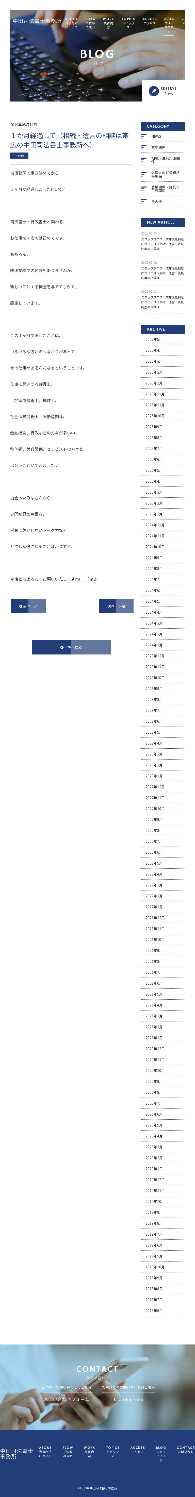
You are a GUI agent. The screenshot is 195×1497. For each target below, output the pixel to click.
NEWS (156, 136)
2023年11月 (155, 666)
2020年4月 (154, 1135)
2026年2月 (154, 372)
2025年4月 (154, 481)
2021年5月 (154, 994)
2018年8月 (154, 1288)
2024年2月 (154, 633)
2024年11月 (155, 535)
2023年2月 (154, 764)
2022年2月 (154, 895)
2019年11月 (155, 1190)
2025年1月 (154, 513)
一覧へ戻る (71, 647)
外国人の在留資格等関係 (165, 174)
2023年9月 (154, 688)
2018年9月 (154, 1277)
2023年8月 (154, 699)
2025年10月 (155, 415)
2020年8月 (154, 1092)
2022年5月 (154, 863)
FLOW (90, 23)
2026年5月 (154, 339)
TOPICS (128, 23)
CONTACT (186, 1452)
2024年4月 (154, 612)
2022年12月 (155, 786)
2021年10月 (155, 939)
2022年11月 (155, 797)
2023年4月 (154, 743)
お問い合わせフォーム (66, 1399)
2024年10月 (155, 546)
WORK (108, 23)
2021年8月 (154, 961)
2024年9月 (154, 557)
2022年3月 (154, 884)
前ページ (28, 606)
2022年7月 (154, 841)
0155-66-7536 (128, 1399)
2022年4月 (154, 874)
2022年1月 (154, 906)
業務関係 (158, 147)
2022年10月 (155, 808)
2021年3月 (154, 1015)
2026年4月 (154, 350)
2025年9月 (154, 426)
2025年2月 (154, 503)
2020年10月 (155, 1070)
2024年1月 (154, 644)
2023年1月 (154, 775)
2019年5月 (154, 1255)
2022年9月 (154, 819)
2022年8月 (154, 830)
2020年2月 (154, 1157)
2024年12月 (155, 524)
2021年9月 (154, 950)
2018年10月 (155, 1266)
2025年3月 (154, 492)
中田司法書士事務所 (37, 21)
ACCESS (149, 21)
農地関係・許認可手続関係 (165, 188)
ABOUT (71, 23)
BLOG (169, 25)
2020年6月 (154, 1114)
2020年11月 (155, 1059)
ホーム (23, 94)
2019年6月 (154, 1245)
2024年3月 (154, 623)
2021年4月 (154, 1004)
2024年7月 (154, 579)
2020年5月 (154, 1125)
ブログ (38, 94)
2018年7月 (154, 1299)
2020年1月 (154, 1168)
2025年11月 (155, 404)
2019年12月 (155, 1179)
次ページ (116, 606)
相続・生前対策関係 (165, 160)
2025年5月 (154, 470)
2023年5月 (154, 732)
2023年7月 (154, 710)
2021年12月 (155, 917)
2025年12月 (155, 393)
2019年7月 (154, 1234)
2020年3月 (154, 1146)
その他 (156, 201)
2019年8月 (154, 1223)
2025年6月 (154, 459)
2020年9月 (154, 1081)
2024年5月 (154, 601)
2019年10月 (155, 1201)
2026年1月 (154, 382)
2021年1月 (154, 1037)
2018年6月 (154, 1310)
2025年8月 (154, 437)
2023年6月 (154, 721)
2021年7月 (154, 972)
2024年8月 (154, 568)
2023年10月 (155, 677)
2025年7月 (154, 448)
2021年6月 (154, 983)
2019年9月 (154, 1212)
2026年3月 (154, 361)
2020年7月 (154, 1103)
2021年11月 (155, 928)
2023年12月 (155, 655)
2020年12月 (155, 1048)
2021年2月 (154, 1026)
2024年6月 (154, 590)
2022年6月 (154, 852)
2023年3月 (154, 753)
